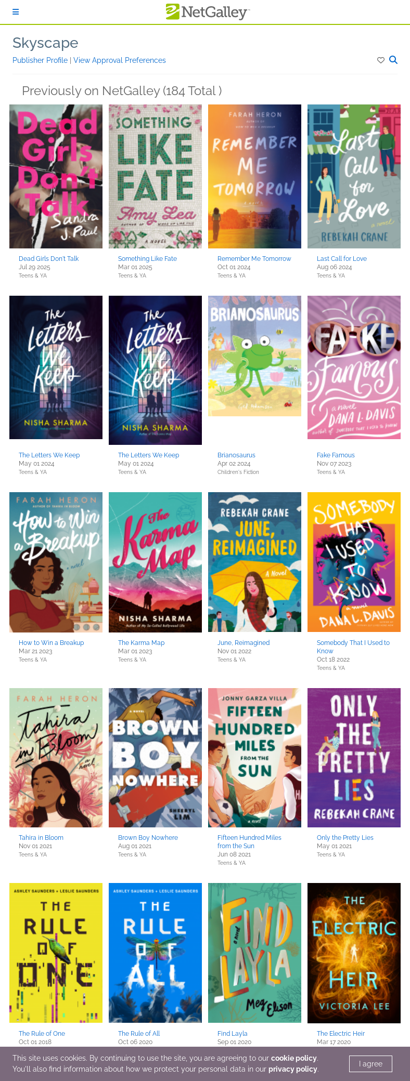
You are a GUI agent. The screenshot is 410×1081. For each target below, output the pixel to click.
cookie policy (294, 1058)
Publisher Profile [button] (41, 60)
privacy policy (292, 1069)
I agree (370, 1064)
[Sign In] (15, 12)
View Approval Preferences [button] (119, 60)
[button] (381, 60)
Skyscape (45, 42)
